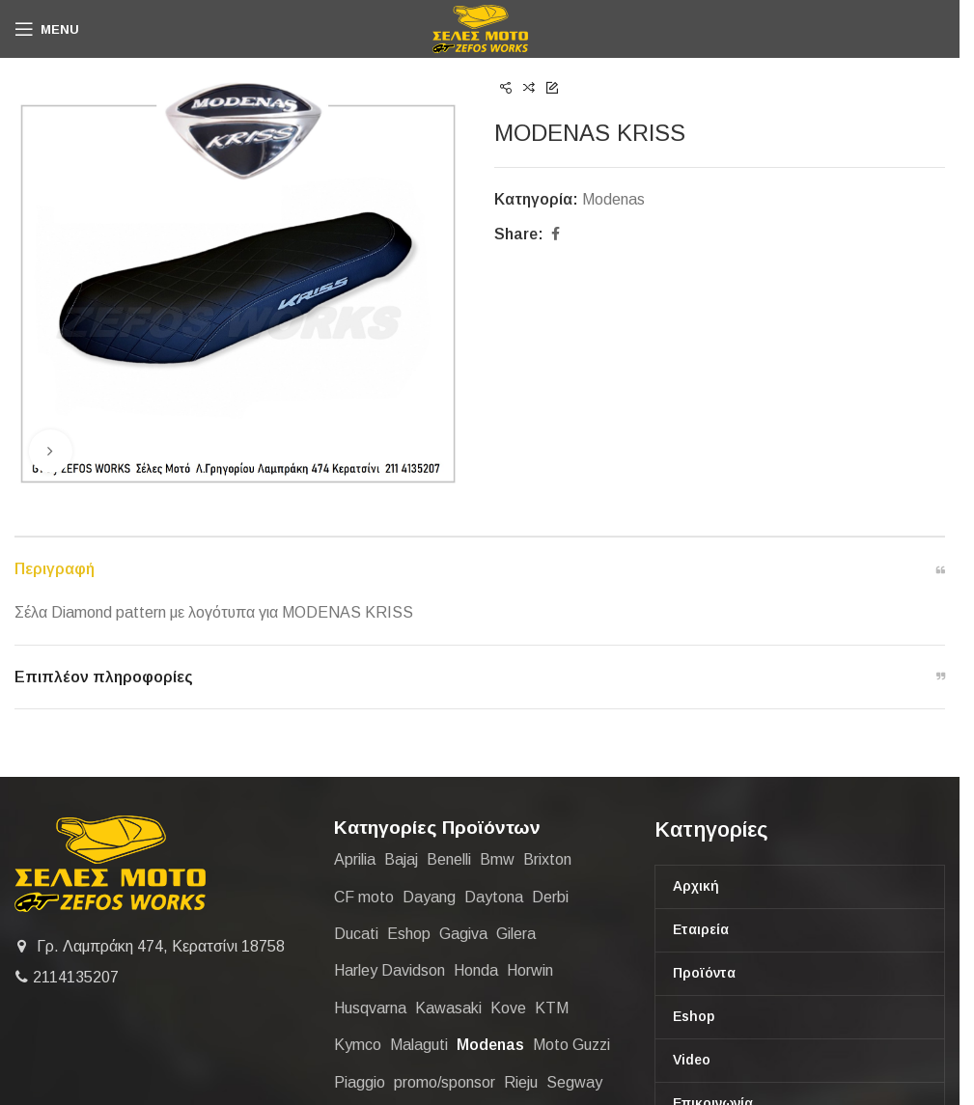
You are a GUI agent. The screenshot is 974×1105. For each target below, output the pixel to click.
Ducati (356, 933)
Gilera (516, 933)
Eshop (409, 933)
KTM (552, 1008)
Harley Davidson (389, 970)
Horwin (530, 970)
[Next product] (552, 88)
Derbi (550, 897)
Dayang (429, 897)
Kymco (357, 1044)
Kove (508, 1008)
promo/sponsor (444, 1082)
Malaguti (419, 1044)
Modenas (613, 199)
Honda (476, 970)
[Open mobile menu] (47, 29)
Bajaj (401, 859)
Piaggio (359, 1082)
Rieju (521, 1082)
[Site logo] (480, 27)
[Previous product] (505, 88)
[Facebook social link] (555, 234)
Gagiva (463, 933)
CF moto (364, 897)
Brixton (547, 859)
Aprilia (355, 859)
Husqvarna (370, 1008)
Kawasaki (448, 1008)
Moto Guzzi (571, 1044)
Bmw (497, 859)
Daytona (493, 897)
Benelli (449, 859)
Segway (574, 1082)
